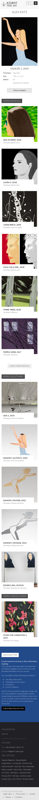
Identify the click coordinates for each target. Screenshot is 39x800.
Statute (8, 794)
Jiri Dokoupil (17, 760)
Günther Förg (27, 760)
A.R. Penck (5, 769)
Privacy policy (20, 791)
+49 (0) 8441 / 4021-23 (14, 744)
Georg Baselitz (21, 757)
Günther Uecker (25, 772)
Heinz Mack (18, 766)
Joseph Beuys (7, 760)
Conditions (18, 794)
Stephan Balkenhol (8, 757)
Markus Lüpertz (7, 766)
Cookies (32, 791)
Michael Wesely (27, 776)
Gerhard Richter (25, 769)
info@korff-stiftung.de (15, 748)
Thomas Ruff (6, 772)
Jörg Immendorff (7, 763)
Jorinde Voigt (6, 776)
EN (29, 3)
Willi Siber (15, 772)
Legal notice (7, 791)
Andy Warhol (16, 776)
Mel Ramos (14, 769)
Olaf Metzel (27, 766)
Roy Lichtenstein (28, 763)
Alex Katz (17, 763)
